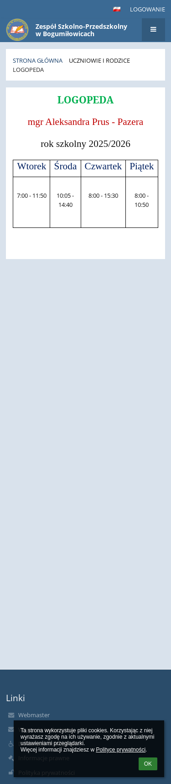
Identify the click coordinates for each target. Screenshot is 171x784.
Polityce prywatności (120, 749)
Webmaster (34, 715)
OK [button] (148, 764)
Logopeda (28, 69)
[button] (117, 9)
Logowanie (147, 9)
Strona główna (37, 60)
